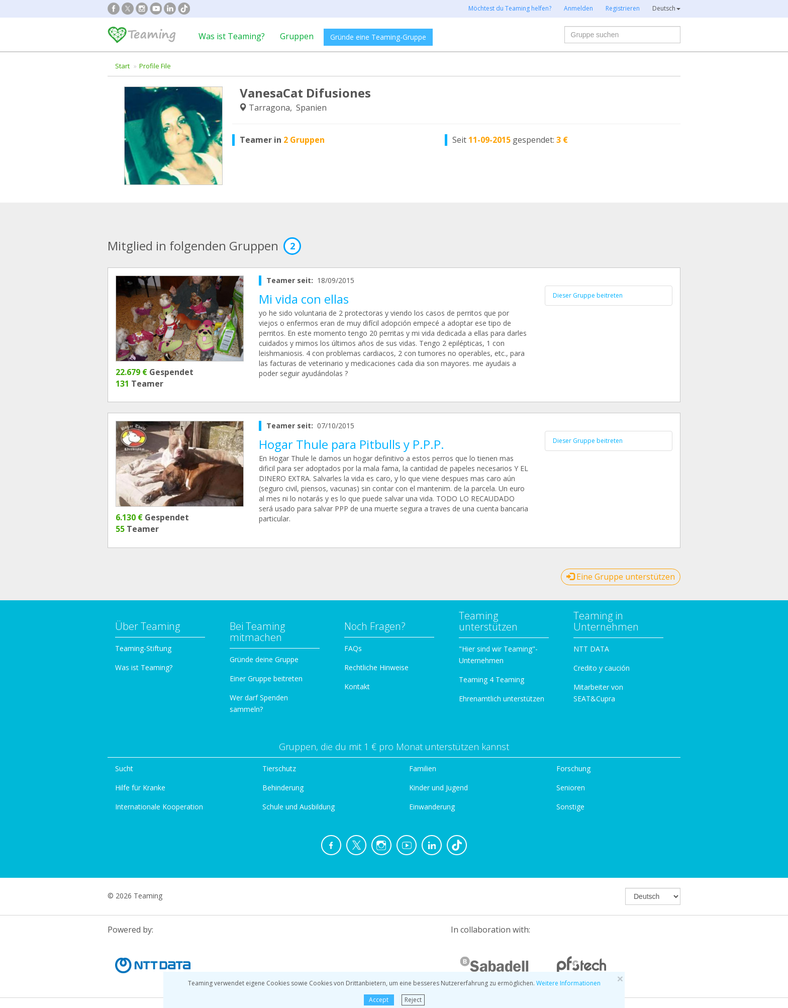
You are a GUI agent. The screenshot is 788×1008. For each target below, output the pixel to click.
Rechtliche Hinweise (376, 667)
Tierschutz (279, 768)
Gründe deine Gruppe (264, 659)
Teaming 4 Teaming (491, 679)
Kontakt (357, 686)
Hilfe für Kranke (140, 787)
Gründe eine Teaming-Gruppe (378, 37)
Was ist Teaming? (232, 36)
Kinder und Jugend (438, 787)
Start (122, 65)
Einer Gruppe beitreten (266, 678)
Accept (378, 999)
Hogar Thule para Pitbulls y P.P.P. (351, 444)
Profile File (155, 65)
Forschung (573, 768)
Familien (422, 768)
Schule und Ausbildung (298, 806)
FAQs (353, 648)
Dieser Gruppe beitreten (588, 295)
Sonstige (570, 806)
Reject (413, 999)
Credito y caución (601, 668)
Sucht (124, 768)
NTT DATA (591, 649)
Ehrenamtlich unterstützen (501, 698)
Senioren (570, 787)
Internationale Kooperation (159, 806)
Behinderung (283, 787)
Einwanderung (432, 806)
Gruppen (297, 36)
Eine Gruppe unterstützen (620, 576)
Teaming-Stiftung (143, 648)
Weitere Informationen (568, 983)
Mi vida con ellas (304, 299)
